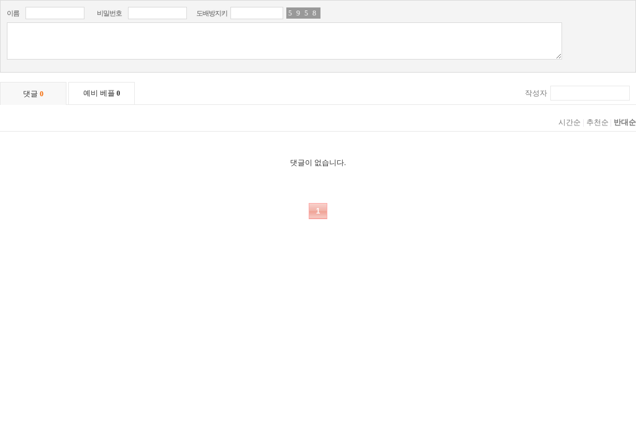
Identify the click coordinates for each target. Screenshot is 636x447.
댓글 (33, 93)
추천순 (597, 122)
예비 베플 (101, 93)
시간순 (569, 122)
